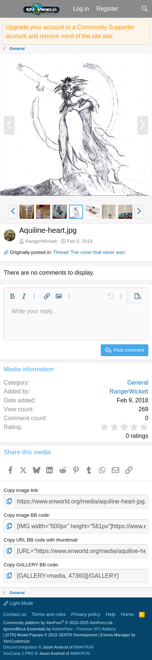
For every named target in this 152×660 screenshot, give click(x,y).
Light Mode (18, 603)
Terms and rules (49, 614)
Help (111, 614)
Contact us (14, 614)
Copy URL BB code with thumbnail (40, 540)
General (137, 382)
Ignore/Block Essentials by (59, 629)
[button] (10, 9)
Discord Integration (20, 647)
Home (127, 614)
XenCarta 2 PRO (18, 653)
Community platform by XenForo (58, 622)
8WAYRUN (84, 647)
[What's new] (129, 8)
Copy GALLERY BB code (31, 564)
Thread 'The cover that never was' (89, 252)
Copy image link (21, 490)
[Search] (144, 8)
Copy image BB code (26, 515)
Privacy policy (85, 614)
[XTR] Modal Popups (51, 635)
